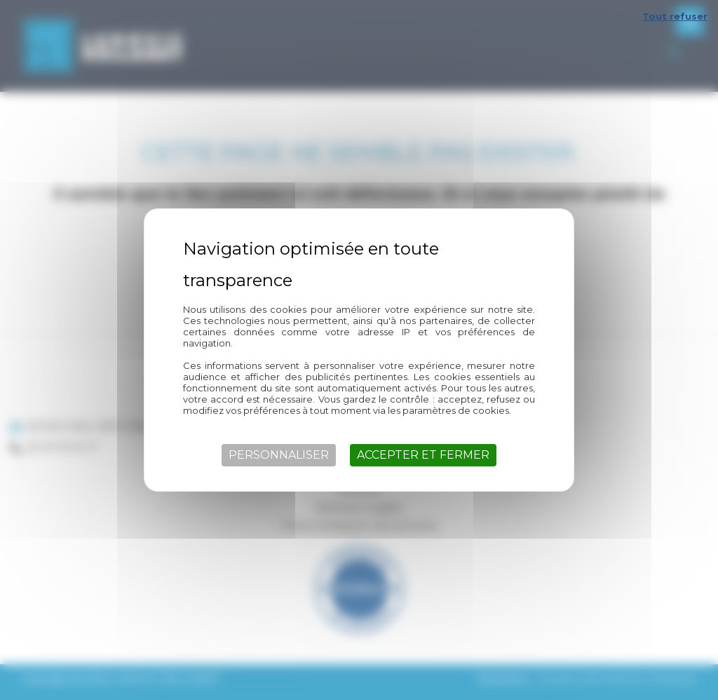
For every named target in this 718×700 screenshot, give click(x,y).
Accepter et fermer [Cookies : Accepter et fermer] (423, 455)
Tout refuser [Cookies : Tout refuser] (674, 16)
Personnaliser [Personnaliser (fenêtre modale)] (279, 455)
